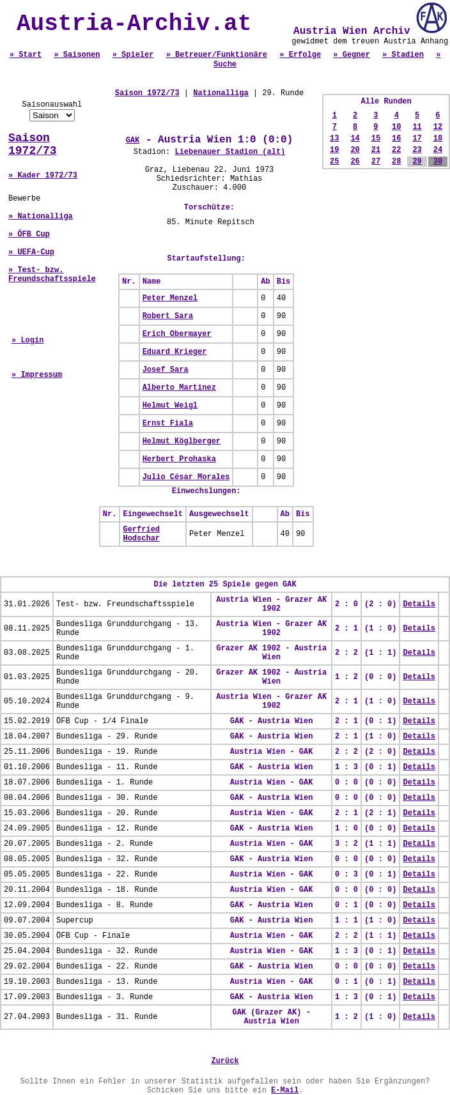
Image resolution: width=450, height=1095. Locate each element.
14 (354, 138)
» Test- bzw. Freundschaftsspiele (52, 275)
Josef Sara (166, 369)
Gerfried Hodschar (141, 534)
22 (396, 150)
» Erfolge (300, 54)
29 (416, 161)
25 (334, 161)
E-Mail (285, 1090)
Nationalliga (220, 93)
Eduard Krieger (175, 352)
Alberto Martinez (179, 387)
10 (396, 127)
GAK (133, 140)
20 (354, 150)
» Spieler (133, 54)
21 (375, 150)
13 (334, 138)
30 (437, 161)
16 (396, 138)
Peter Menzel (170, 298)
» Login (27, 340)
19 (334, 150)
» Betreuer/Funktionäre (216, 54)
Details (419, 604)
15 (375, 138)
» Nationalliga (40, 216)
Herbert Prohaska (179, 459)
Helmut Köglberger (182, 441)
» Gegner (351, 54)
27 (375, 161)
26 (354, 161)
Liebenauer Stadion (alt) (230, 152)
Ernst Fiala (168, 423)
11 (416, 127)
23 (416, 150)
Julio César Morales (186, 477)
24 (437, 150)
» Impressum (37, 375)
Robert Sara (168, 316)
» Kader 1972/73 (42, 175)
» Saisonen (77, 54)
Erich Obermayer (177, 334)
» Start (26, 54)
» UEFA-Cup (31, 252)
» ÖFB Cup (29, 234)
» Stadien (403, 54)
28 (396, 161)
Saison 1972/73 (32, 144)
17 (416, 138)
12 (437, 127)
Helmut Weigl (170, 405)
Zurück (224, 1061)
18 (437, 138)
